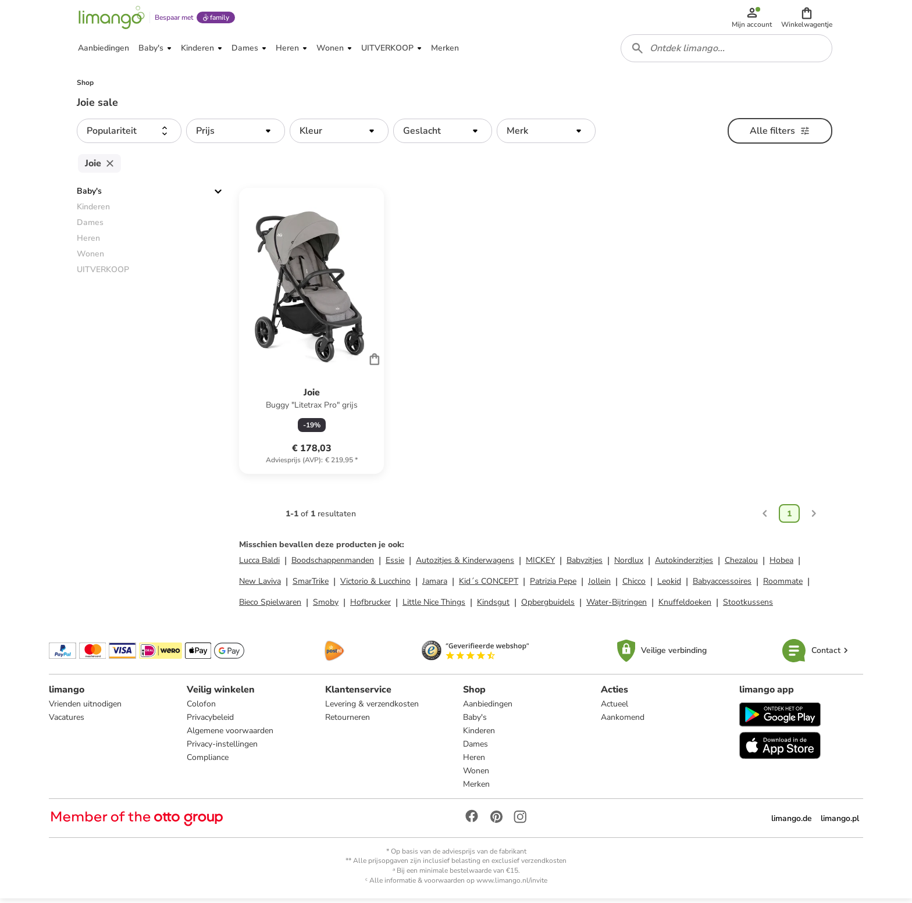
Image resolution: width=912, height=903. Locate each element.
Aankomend (622, 721)
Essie (395, 564)
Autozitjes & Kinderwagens (465, 564)
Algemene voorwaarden (230, 734)
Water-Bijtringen (616, 606)
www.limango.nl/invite (511, 884)
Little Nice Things (433, 606)
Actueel (614, 707)
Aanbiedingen (487, 707)
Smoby (326, 606)
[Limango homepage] (111, 19)
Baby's (89, 195)
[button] (807, 19)
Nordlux (628, 564)
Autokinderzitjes (684, 564)
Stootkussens (748, 606)
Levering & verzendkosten (372, 707)
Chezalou (741, 564)
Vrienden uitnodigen (85, 707)
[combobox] (727, 51)
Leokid (669, 585)
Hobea (781, 564)
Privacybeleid (210, 721)
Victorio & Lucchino (375, 585)
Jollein (599, 585)
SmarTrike (311, 585)
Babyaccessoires (722, 585)
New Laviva (260, 585)
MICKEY (540, 564)
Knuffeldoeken (684, 606)
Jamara (434, 585)
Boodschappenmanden (332, 564)
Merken (476, 788)
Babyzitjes (585, 564)
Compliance (208, 761)
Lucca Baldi (259, 564)
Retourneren (347, 721)
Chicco (634, 585)
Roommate (783, 585)
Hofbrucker (370, 606)
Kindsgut (493, 606)
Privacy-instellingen (222, 748)
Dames (475, 748)
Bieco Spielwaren (270, 606)
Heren (474, 761)
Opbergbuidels (548, 606)
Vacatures (66, 721)
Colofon (201, 707)
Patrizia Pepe (553, 585)
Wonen (476, 774)
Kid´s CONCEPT (488, 585)
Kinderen (479, 734)
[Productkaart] (311, 335)
